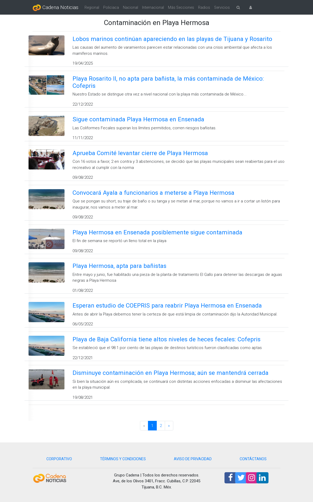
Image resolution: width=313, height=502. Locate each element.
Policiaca (111, 7)
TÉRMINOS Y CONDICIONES (123, 459)
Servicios (222, 7)
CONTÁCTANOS (253, 459)
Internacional (153, 7)
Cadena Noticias (55, 7)
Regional (92, 7)
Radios (204, 7)
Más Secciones (181, 7)
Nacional (130, 7)
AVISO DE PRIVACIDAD (193, 459)
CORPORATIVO (59, 459)
